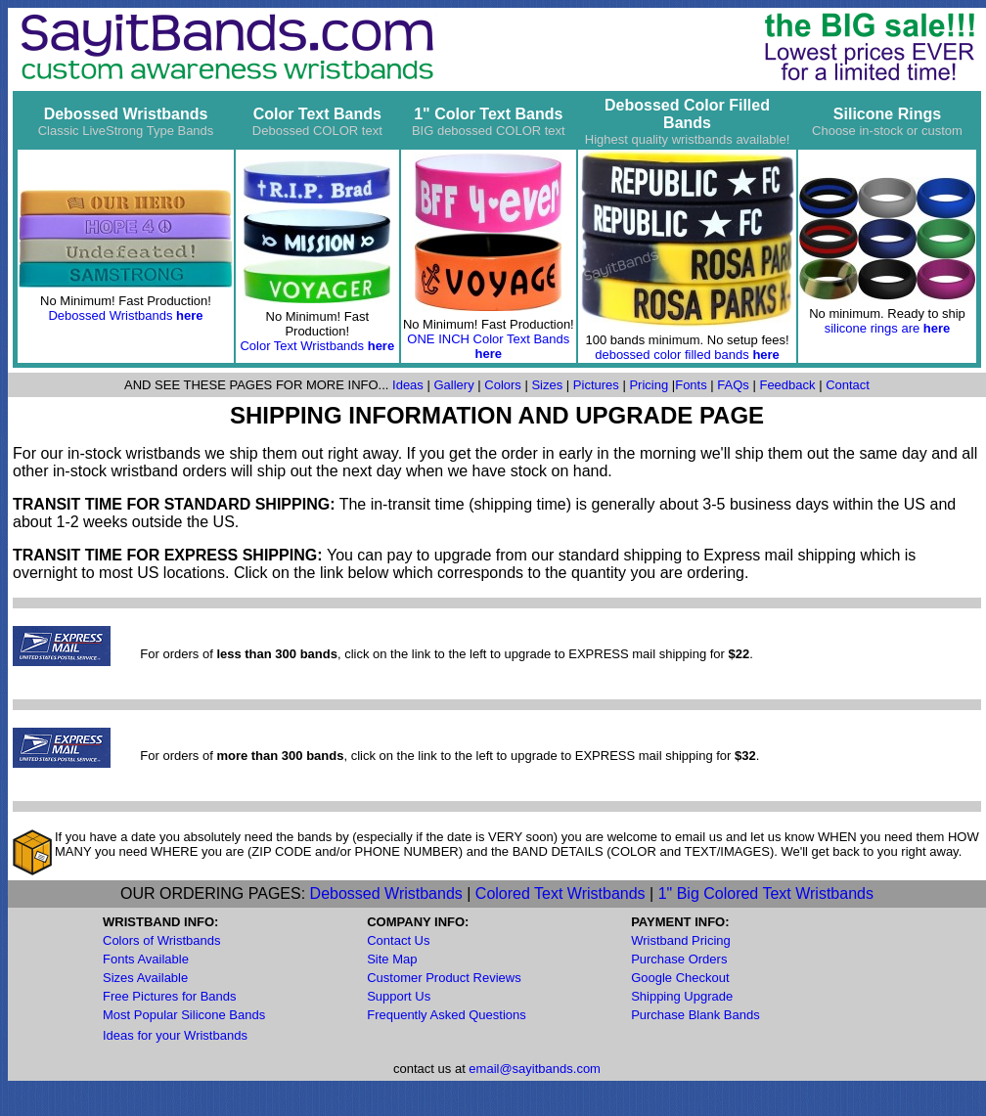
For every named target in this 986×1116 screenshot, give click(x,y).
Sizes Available (145, 977)
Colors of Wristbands (161, 940)
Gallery (453, 385)
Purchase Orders (679, 959)
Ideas (408, 385)
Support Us (398, 996)
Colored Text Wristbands (560, 893)
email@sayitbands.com (535, 1068)
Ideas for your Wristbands (175, 1035)
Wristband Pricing (681, 940)
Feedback (787, 385)
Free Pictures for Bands (170, 996)
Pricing (648, 385)
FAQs (731, 385)
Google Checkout (680, 977)
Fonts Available (146, 959)
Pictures (596, 385)
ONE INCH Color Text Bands (488, 339)
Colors (502, 385)
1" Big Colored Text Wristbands (766, 893)
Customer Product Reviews (444, 977)
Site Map (392, 959)
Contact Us (398, 940)
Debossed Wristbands (110, 315)
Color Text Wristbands (303, 345)
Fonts (691, 385)
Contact (848, 385)
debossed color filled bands (672, 354)
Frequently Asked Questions (446, 1014)
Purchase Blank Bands (695, 1014)
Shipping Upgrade (682, 996)
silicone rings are (872, 328)
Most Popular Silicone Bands (184, 1014)
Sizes (546, 385)
